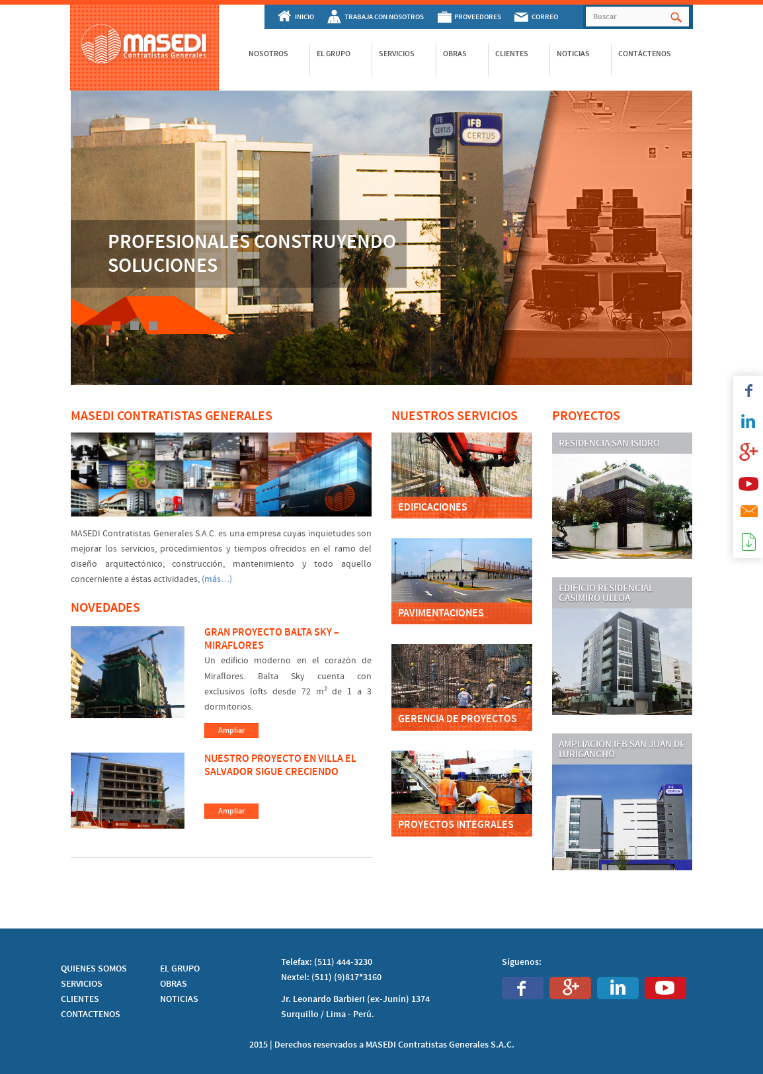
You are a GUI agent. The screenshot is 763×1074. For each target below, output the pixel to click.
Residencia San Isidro (609, 443)
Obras (455, 53)
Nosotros (268, 53)
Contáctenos (644, 53)
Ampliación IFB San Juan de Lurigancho (622, 749)
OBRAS (173, 984)
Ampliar (231, 730)
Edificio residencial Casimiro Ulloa (606, 593)
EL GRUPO (180, 969)
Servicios (397, 53)
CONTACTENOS (90, 1014)
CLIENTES (80, 999)
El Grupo (333, 53)
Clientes (511, 53)
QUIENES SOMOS (94, 969)
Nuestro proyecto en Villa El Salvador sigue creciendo (280, 766)
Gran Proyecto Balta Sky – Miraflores (271, 639)
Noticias (573, 53)
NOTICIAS (179, 999)
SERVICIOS (81, 984)
